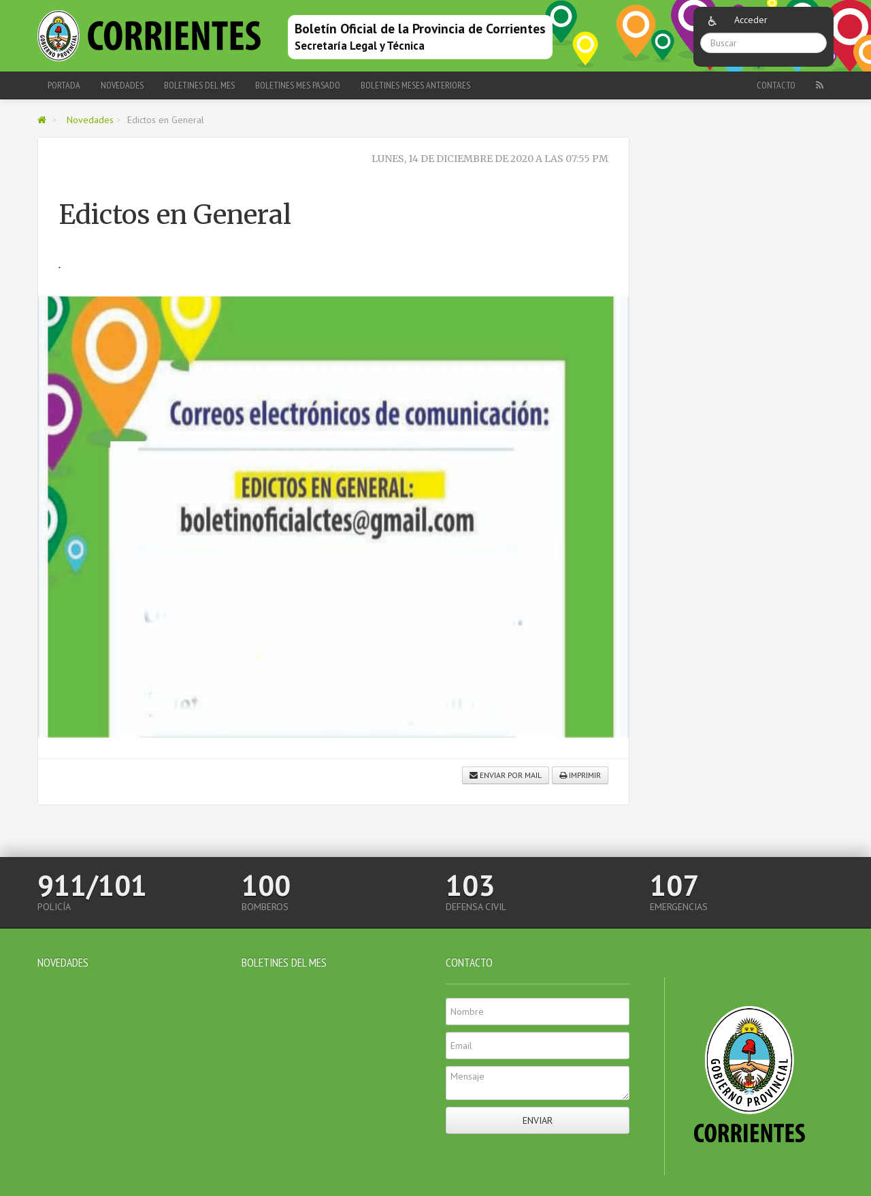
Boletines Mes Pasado (297, 85)
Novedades (122, 85)
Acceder (751, 20)
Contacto (776, 85)
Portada (64, 85)
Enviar (538, 1120)
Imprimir (580, 775)
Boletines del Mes (199, 85)
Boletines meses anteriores (415, 85)
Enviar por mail (506, 775)
